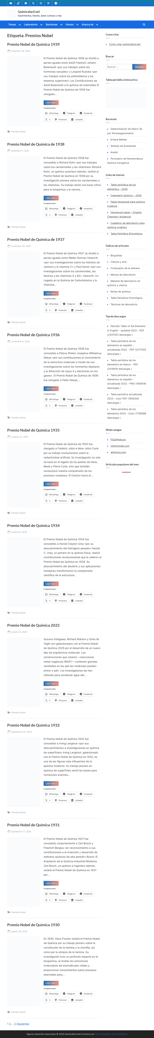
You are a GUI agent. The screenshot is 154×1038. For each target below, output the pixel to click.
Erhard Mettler (119, 139)
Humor (70, 24)
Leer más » (52, 103)
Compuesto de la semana (125, 268)
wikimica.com (118, 452)
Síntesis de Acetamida (123, 145)
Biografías (116, 255)
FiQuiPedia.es (118, 439)
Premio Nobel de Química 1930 (33, 925)
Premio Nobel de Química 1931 (33, 825)
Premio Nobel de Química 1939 (33, 44)
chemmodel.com (120, 445)
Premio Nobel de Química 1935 (33, 430)
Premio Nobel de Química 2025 (33, 625)
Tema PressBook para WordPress (111, 1034)
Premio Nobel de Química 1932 (33, 725)
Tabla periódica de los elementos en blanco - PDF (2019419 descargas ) (122, 364)
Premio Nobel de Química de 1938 (36, 144)
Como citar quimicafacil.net (124, 44)
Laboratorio (31, 24)
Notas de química (121, 291)
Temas (12, 24)
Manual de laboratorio (123, 274)
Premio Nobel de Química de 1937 (36, 239)
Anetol (114, 152)
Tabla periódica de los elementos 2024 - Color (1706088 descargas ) (126, 413)
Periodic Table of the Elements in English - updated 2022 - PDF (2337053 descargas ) (126, 330)
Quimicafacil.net (29, 11)
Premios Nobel (18, 131)
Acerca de (87, 24)
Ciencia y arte (118, 261)
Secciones (52, 24)
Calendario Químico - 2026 (126, 195)
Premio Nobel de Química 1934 (33, 525)
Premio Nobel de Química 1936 (33, 335)
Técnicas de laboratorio (124, 304)
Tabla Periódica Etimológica (126, 233)
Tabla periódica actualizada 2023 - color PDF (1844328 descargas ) (124, 398)
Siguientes (23, 1023)
